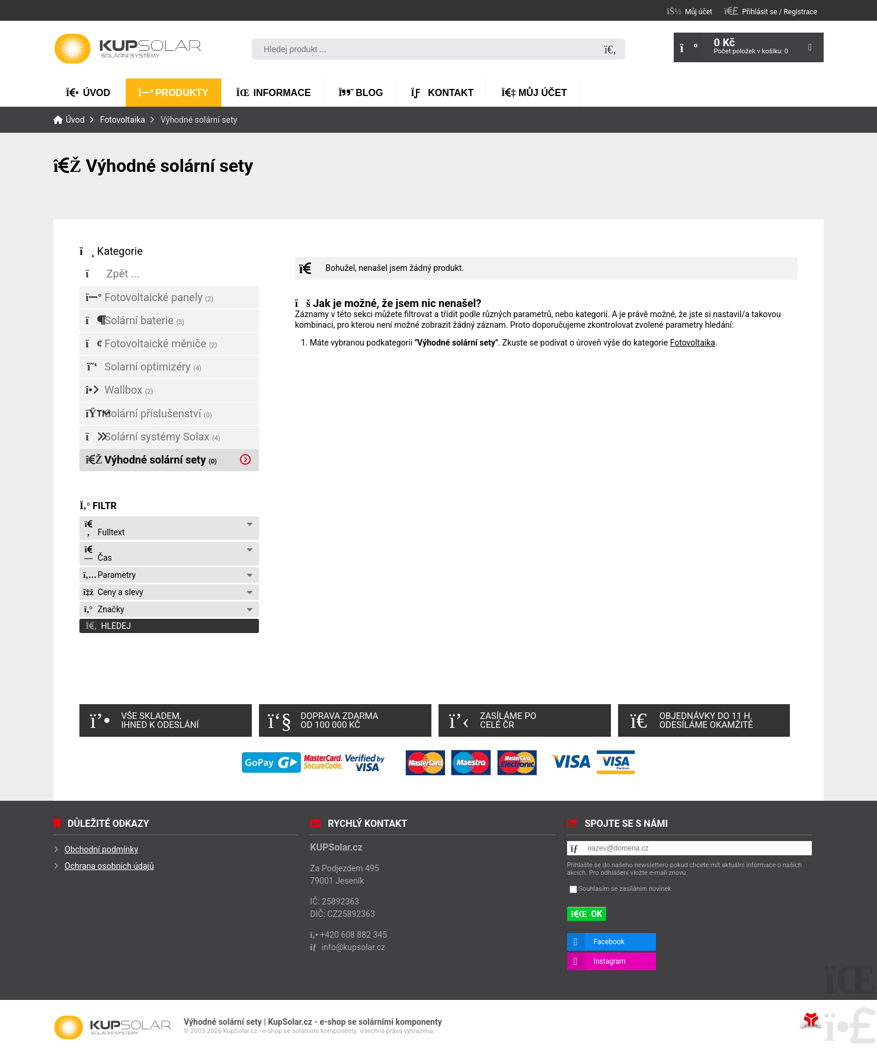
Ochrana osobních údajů (109, 866)
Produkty (173, 93)
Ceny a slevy (113, 592)
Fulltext (103, 528)
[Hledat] (610, 50)
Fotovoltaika (122, 120)
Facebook (609, 942)
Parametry (109, 575)
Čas (97, 553)
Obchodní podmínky (101, 849)
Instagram (610, 961)
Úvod (127, 49)
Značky (103, 609)
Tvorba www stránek (811, 1021)
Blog (360, 93)
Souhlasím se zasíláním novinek (625, 889)
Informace (273, 93)
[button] (771, 11)
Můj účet (534, 93)
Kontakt (442, 93)
